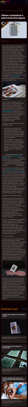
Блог (2, 10)
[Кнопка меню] (26, 2)
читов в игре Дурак (15, 75)
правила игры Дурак (7, 111)
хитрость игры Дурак (11, 169)
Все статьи (24, 308)
